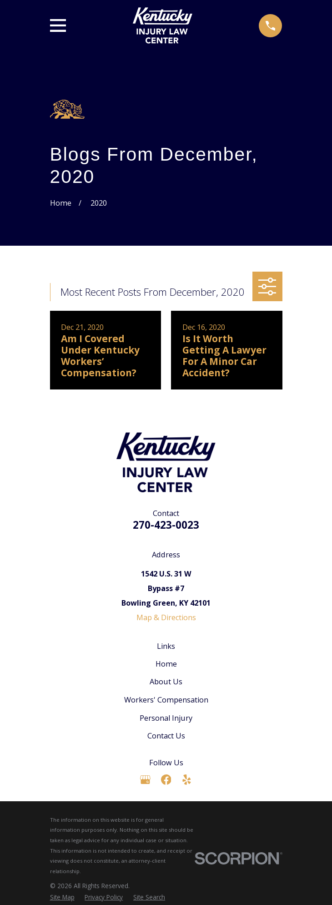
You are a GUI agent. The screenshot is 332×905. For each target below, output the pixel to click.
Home (166, 664)
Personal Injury (166, 718)
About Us (166, 682)
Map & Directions (166, 617)
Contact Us (166, 736)
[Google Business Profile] (145, 779)
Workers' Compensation (166, 700)
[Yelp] (186, 779)
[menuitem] (62, 897)
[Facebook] (166, 779)
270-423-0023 (166, 525)
